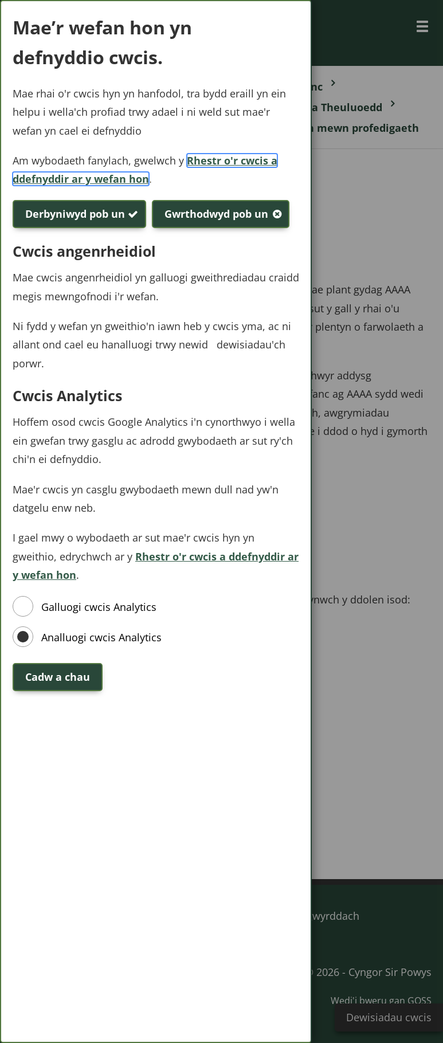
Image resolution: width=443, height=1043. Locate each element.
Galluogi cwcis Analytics (98, 607)
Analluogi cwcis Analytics (101, 637)
